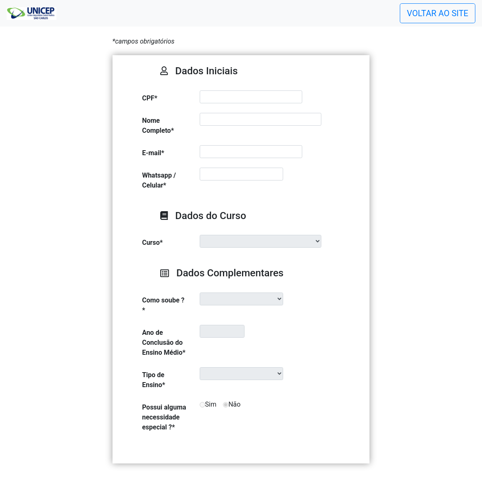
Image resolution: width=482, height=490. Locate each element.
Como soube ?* (163, 305)
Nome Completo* (158, 125)
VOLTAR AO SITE (437, 13)
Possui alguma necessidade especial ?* (164, 417)
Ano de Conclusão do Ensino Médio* (164, 342)
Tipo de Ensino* (153, 380)
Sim (210, 404)
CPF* (149, 98)
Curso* (152, 242)
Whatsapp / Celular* (159, 180)
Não (234, 404)
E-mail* (153, 153)
